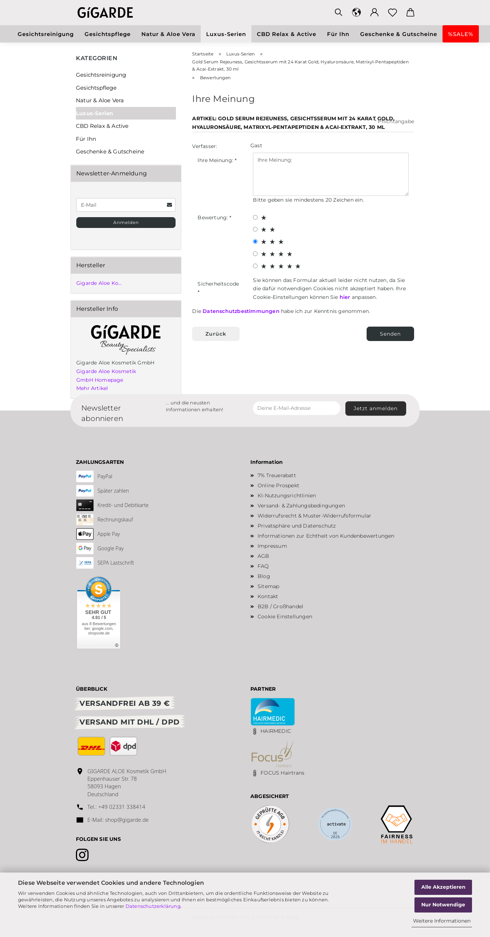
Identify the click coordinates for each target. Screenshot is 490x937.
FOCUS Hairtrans (282, 773)
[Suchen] (339, 12)
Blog (264, 576)
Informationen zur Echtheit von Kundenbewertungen (326, 536)
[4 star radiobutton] (255, 253)
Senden (390, 334)
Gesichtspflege (108, 34)
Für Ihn (338, 34)
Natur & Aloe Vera (168, 34)
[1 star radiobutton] (255, 217)
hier (345, 297)
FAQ (263, 566)
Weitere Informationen (442, 921)
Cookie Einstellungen (285, 616)
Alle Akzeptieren (443, 887)
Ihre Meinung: (216, 160)
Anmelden (126, 222)
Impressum (272, 546)
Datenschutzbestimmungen (241, 311)
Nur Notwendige (443, 904)
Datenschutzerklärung (153, 906)
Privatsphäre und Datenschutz (297, 526)
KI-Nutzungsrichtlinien (287, 495)
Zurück (215, 334)
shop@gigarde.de (127, 819)
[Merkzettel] (392, 12)
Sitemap (268, 586)
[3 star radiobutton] (255, 241)
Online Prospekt (278, 485)
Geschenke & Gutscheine (398, 34)
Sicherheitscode (218, 284)
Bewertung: (213, 217)
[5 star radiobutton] (255, 266)
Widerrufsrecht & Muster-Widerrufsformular (314, 515)
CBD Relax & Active (286, 34)
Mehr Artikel (92, 388)
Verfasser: (204, 146)
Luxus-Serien (226, 34)
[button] (357, 12)
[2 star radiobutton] (255, 229)
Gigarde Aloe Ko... (99, 283)
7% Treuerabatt (277, 475)
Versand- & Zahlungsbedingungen (301, 505)
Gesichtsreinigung (46, 34)
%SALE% (460, 34)
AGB (263, 556)
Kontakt (268, 596)
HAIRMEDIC (275, 731)
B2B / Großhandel (280, 606)
